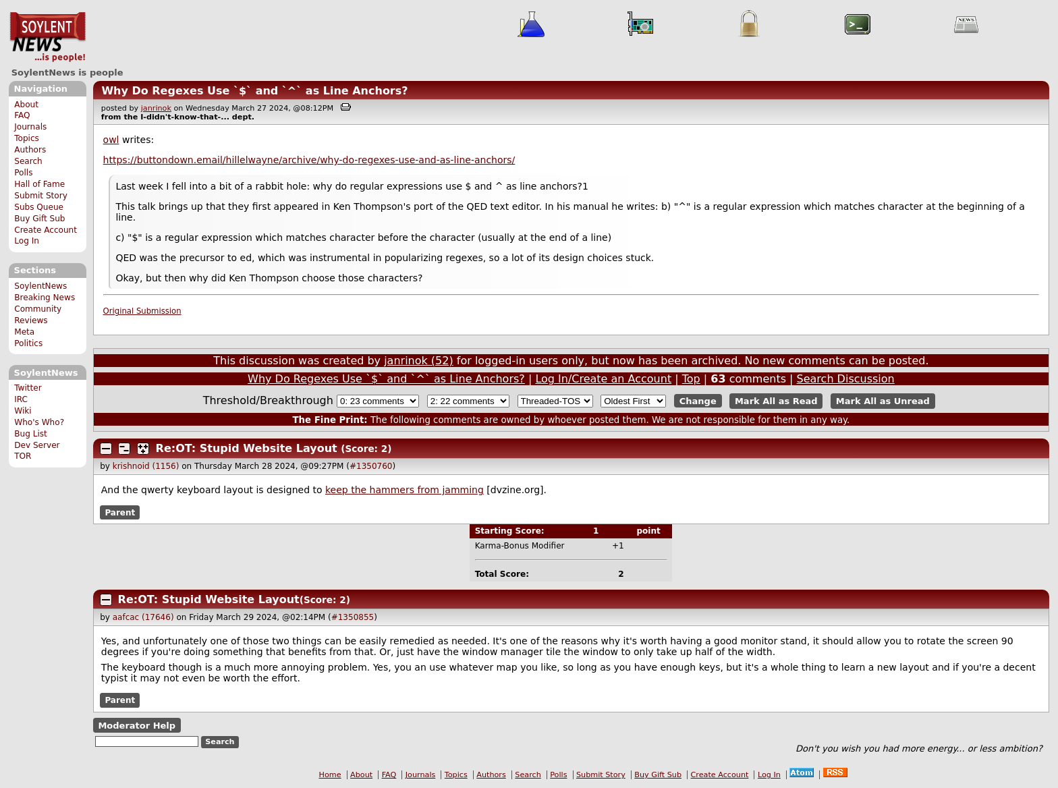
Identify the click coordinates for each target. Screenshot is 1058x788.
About (26, 104)
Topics (26, 138)
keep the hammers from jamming (404, 489)
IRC (21, 399)
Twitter (27, 388)
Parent (120, 512)
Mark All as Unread (883, 401)
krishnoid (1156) (146, 466)
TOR (22, 456)
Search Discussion (846, 378)
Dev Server (36, 445)
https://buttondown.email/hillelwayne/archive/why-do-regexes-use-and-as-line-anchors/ (309, 159)
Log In (26, 241)
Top (691, 378)
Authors (30, 149)
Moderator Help (136, 726)
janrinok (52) (418, 360)
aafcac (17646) (143, 617)
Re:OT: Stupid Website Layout (246, 448)
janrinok (156, 108)
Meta (24, 332)
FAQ (22, 115)
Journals (30, 127)
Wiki (22, 411)
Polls (23, 172)
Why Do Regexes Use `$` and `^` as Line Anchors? (254, 90)
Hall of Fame (39, 184)
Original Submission (142, 311)
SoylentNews (47, 37)
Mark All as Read (776, 401)
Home (330, 774)
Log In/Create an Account (603, 378)
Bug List (30, 434)
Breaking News (44, 297)
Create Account (45, 230)
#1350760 (371, 466)
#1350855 (352, 617)
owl (111, 139)
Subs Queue (38, 207)
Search (28, 161)
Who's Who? (39, 422)
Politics (28, 343)
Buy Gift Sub (39, 218)
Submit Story (40, 195)
